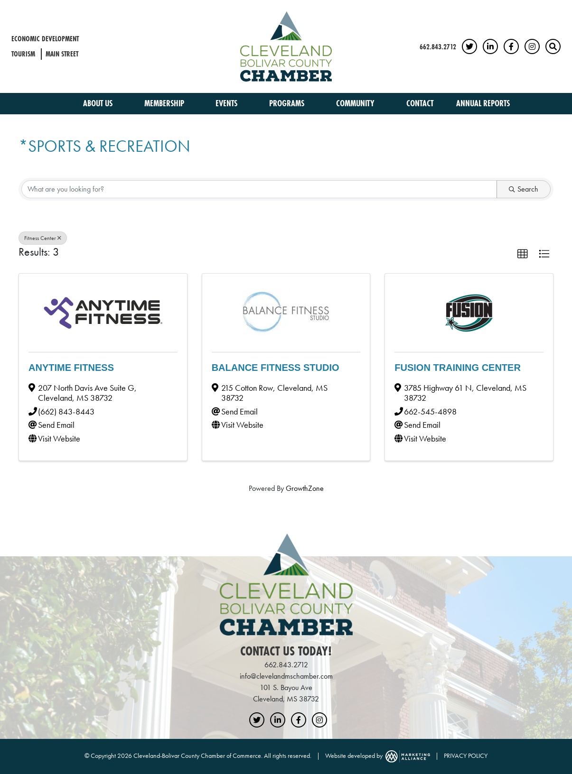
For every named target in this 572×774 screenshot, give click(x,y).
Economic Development (45, 39)
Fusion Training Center (457, 367)
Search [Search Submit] (523, 189)
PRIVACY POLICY (466, 755)
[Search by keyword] (259, 189)
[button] (522, 254)
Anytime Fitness (71, 367)
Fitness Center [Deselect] (42, 238)
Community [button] (356, 103)
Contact (419, 103)
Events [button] (227, 103)
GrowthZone (305, 488)
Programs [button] (287, 103)
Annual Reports (483, 103)
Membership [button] (165, 103)
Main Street (62, 54)
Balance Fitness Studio (275, 367)
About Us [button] (98, 103)
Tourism (23, 54)
